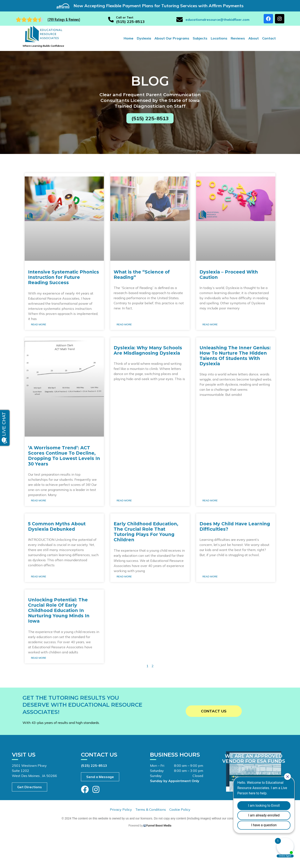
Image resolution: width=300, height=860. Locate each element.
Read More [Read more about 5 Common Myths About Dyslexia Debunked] (38, 576)
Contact (269, 38)
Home (128, 38)
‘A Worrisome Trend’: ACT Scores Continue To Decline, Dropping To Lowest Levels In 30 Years (64, 456)
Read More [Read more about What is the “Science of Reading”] (124, 324)
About (253, 38)
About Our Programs (171, 38)
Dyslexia (144, 38)
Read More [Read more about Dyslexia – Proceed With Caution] (210, 324)
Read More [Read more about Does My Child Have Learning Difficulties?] (210, 576)
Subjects (200, 38)
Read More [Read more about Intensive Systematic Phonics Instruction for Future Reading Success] (38, 324)
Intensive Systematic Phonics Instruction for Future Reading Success (63, 277)
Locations (219, 38)
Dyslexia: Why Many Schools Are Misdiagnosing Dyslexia (148, 350)
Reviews (238, 38)
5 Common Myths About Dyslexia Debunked (57, 526)
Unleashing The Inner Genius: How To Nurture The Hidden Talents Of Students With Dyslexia (235, 356)
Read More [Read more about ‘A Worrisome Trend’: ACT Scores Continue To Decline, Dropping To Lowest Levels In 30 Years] (38, 500)
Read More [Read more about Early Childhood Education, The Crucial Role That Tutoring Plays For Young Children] (124, 576)
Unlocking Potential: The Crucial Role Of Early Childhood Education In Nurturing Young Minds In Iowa (58, 610)
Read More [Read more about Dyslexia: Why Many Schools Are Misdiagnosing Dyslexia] (124, 500)
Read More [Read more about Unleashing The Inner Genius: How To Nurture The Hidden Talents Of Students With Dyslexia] (210, 500)
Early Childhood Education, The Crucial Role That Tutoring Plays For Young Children (146, 532)
